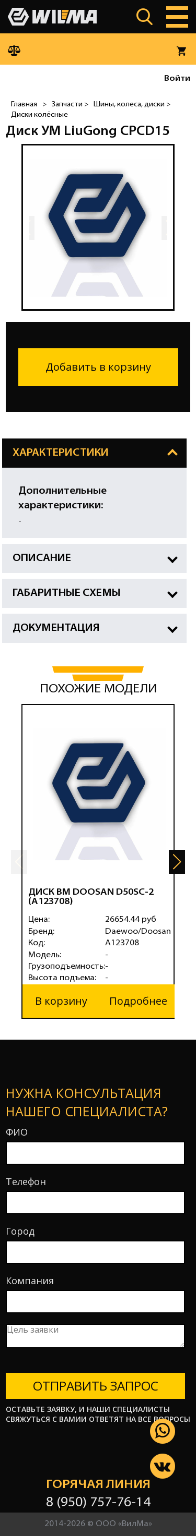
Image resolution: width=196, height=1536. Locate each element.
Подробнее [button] (138, 1001)
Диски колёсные (39, 115)
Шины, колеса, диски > (132, 104)
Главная (24, 104)
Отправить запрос (95, 1385)
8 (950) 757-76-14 (98, 1502)
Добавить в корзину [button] (98, 367)
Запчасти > (70, 104)
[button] (177, 862)
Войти (177, 79)
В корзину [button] (61, 1001)
